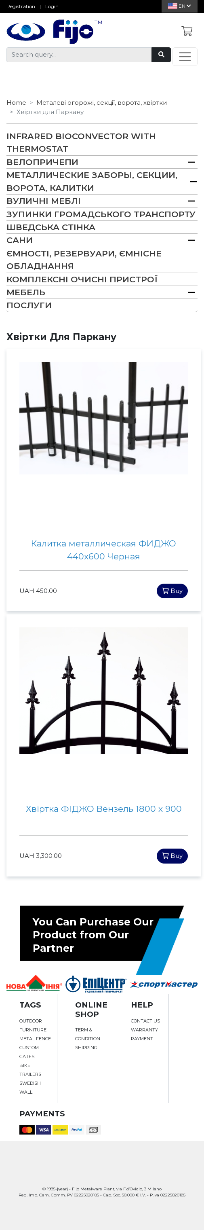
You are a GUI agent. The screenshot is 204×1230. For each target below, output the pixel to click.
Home (16, 102)
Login (52, 6)
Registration (20, 6)
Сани (19, 240)
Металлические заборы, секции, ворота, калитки (91, 181)
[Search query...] (79, 54)
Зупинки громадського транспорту (101, 214)
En (179, 6)
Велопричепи (42, 162)
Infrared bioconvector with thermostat (81, 142)
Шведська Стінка (50, 227)
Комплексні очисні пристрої (82, 279)
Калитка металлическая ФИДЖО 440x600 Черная (103, 549)
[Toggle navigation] (185, 56)
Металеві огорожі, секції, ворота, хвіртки (101, 102)
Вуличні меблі (43, 201)
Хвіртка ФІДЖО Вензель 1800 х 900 (104, 809)
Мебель (25, 292)
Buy (172, 591)
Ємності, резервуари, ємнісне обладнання (84, 259)
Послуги (29, 305)
